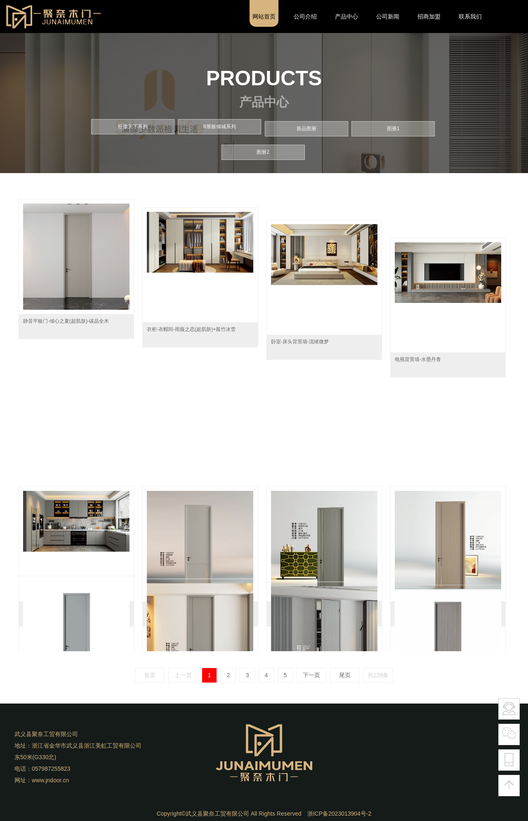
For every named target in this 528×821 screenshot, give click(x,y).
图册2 (263, 148)
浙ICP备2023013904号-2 (339, 813)
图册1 (393, 124)
